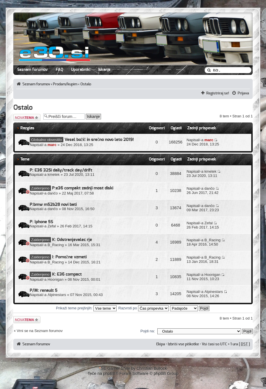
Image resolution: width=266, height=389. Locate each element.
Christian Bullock (151, 368)
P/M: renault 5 (43, 290)
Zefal (52, 226)
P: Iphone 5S (41, 222)
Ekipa (160, 344)
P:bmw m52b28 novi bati (53, 204)
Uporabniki (80, 70)
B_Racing (56, 245)
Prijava (243, 93)
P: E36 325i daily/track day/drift (61, 170)
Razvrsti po (143, 308)
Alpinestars (57, 295)
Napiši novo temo (26, 117)
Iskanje (104, 70)
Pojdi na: (147, 331)
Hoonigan (55, 279)
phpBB (109, 373)
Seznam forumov (32, 70)
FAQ (59, 70)
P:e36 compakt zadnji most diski (82, 188)
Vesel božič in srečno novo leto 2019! (99, 140)
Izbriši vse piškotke (184, 344)
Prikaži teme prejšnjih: (86, 308)
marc (52, 145)
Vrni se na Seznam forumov (40, 331)
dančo (53, 193)
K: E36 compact (67, 274)
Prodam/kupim (65, 84)
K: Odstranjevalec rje (72, 240)
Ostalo (85, 84)
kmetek (54, 174)
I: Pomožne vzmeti (69, 257)
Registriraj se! (217, 93)
